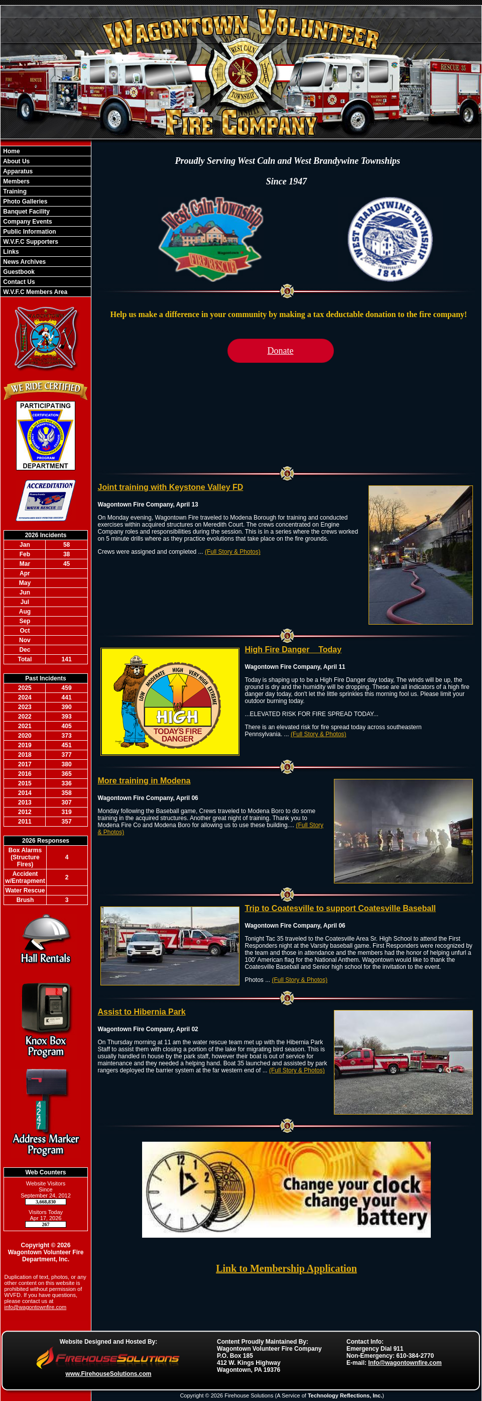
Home (11, 151)
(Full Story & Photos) (233, 551)
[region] (46, 221)
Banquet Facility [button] (26, 211)
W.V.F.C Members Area (34, 291)
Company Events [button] (27, 221)
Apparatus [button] (17, 171)
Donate (281, 351)
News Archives (24, 261)
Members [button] (16, 181)
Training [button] (14, 191)
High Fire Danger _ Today (293, 649)
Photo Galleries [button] (24, 201)
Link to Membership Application (286, 1268)
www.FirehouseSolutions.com (109, 1373)
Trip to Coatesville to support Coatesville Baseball (340, 908)
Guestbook (18, 271)
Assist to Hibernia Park (142, 1012)
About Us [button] (16, 161)
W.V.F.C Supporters (30, 241)
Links (10, 251)
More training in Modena (144, 780)
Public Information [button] (29, 231)
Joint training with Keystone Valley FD (171, 487)
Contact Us (18, 281)
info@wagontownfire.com (36, 1307)
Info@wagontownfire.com (404, 1362)
